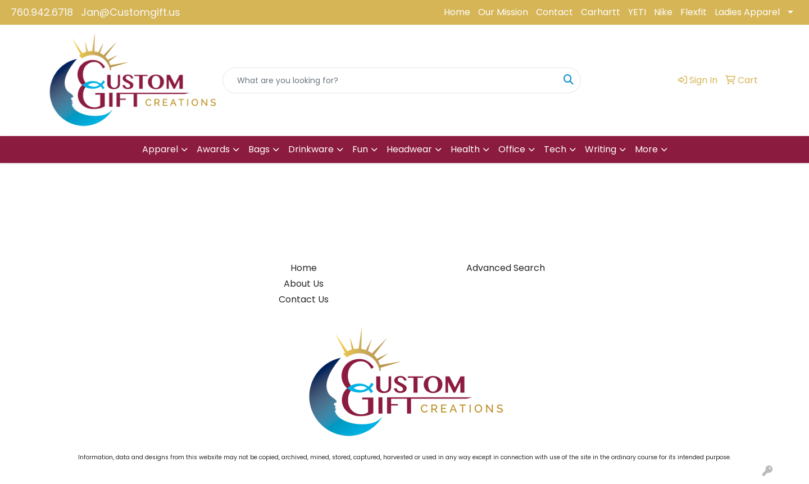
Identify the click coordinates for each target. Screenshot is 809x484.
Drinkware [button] (311, 149)
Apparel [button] (160, 149)
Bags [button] (259, 149)
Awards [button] (213, 149)
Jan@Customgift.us (130, 12)
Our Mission (503, 12)
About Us (304, 283)
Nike (663, 12)
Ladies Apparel (747, 12)
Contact (554, 12)
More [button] (646, 149)
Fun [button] (360, 149)
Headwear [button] (409, 149)
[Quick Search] (389, 80)
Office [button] (511, 149)
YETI (637, 12)
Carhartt (600, 12)
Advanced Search (505, 267)
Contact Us (304, 299)
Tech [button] (555, 149)
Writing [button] (600, 149)
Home (457, 12)
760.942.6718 (42, 12)
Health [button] (465, 149)
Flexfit (693, 12)
